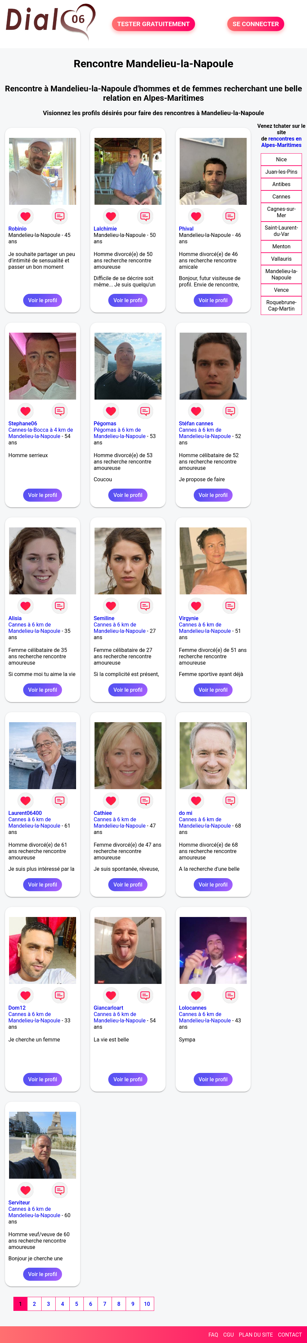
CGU (228, 1335)
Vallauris (281, 259)
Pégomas (105, 423)
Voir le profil (42, 300)
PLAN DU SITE (256, 1335)
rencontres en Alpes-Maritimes (281, 142)
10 (147, 1304)
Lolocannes (192, 1008)
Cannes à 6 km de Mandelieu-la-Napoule (205, 433)
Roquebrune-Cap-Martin (281, 305)
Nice (281, 159)
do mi (185, 813)
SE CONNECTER (256, 24)
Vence (281, 290)
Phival (186, 229)
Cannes (281, 196)
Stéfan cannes (196, 423)
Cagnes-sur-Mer (281, 212)
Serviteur (19, 1202)
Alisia (15, 618)
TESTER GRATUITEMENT (153, 24)
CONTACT (290, 1335)
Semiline (104, 618)
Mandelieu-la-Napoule (281, 274)
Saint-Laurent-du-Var (281, 231)
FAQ (213, 1335)
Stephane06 (22, 423)
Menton (281, 246)
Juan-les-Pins (281, 172)
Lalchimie (105, 229)
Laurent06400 (25, 813)
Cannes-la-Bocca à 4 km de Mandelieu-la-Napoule (40, 433)
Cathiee (103, 813)
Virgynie (188, 618)
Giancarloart (108, 1008)
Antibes (281, 184)
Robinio (17, 229)
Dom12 (17, 1008)
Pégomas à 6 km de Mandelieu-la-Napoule (119, 433)
